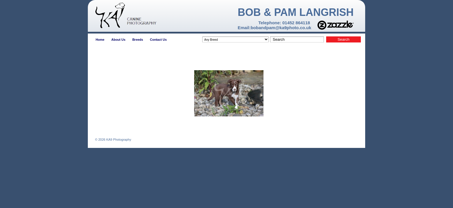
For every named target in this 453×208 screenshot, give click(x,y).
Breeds (137, 39)
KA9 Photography (118, 139)
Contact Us (158, 39)
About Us (118, 39)
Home (100, 39)
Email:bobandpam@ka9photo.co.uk (274, 27)
